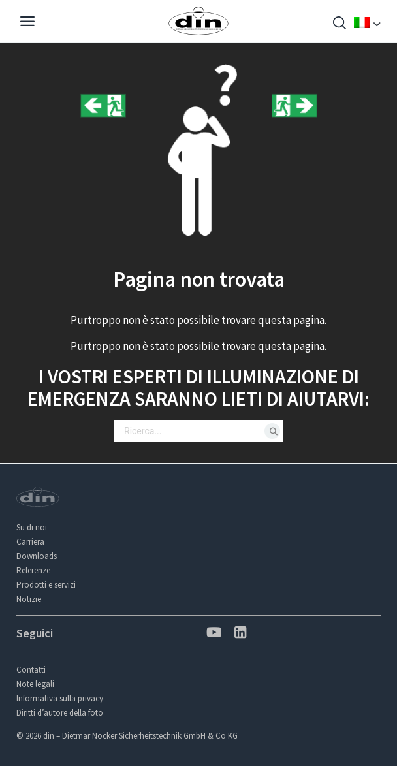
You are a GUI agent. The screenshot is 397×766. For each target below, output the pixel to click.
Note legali (35, 684)
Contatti (31, 669)
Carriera (30, 541)
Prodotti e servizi (46, 584)
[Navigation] (27, 23)
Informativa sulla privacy (59, 698)
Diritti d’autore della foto (59, 712)
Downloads (36, 556)
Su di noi (31, 527)
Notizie (28, 599)
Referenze (33, 570)
